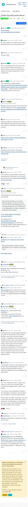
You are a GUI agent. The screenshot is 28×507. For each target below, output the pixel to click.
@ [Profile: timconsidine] (5, 290)
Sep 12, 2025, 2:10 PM (16, 434)
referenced (10, 167)
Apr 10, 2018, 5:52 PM (19, 81)
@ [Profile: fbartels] (3, 239)
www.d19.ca (3, 160)
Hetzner (14, 423)
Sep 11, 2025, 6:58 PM (16, 380)
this (2, 123)
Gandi (10, 423)
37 (25, 36)
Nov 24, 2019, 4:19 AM (10, 103)
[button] (2, 504)
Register (5, 495)
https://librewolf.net (14, 316)
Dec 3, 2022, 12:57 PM (10, 192)
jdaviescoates (6, 416)
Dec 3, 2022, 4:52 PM (16, 287)
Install (25, 6)
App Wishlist (4, 18)
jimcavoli (5, 101)
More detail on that (6, 253)
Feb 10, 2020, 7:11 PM (14, 119)
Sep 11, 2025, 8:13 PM (19, 416)
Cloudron (5, 423)
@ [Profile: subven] (3, 268)
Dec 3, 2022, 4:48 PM (10, 266)
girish (4, 81)
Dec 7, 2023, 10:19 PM (18, 362)
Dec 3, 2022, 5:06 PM (10, 308)
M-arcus (5, 52)
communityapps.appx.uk (9, 277)
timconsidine (6, 264)
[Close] (25, 462)
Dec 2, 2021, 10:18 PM (17, 147)
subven (6, 167)
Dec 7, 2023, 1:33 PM (16, 330)
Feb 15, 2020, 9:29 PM (15, 135)
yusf (4, 119)
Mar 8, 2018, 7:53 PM (20, 28)
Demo (20, 4)
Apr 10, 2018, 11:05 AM (20, 63)
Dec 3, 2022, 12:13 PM (16, 172)
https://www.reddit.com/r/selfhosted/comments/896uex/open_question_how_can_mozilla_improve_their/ (14, 87)
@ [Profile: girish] (3, 106)
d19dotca (5, 147)
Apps (19, 2)
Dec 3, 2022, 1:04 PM (16, 237)
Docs (24, 4)
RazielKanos (6, 362)
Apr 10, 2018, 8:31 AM (16, 52)
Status (24, 2)
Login (10, 495)
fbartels (4, 191)
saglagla (5, 40)
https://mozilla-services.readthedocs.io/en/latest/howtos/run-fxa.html (14, 109)
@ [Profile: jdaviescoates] (5, 436)
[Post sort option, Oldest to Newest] (3, 23)
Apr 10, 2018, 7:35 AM (17, 40)
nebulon (5, 28)
